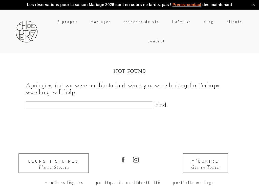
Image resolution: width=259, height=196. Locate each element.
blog (195, 25)
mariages (87, 25)
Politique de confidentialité (128, 169)
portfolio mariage (193, 169)
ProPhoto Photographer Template (163, 189)
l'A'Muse (167, 25)
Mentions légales (64, 169)
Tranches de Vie (127, 25)
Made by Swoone (213, 189)
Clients (220, 25)
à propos (54, 25)
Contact (249, 25)
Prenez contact (186, 5)
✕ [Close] (253, 5)
